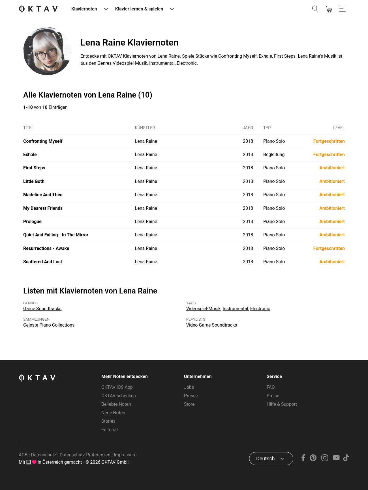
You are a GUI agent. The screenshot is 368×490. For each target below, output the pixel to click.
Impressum (125, 454)
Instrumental (162, 63)
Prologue (32, 221)
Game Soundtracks (42, 308)
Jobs (189, 387)
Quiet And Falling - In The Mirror (55, 235)
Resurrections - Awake (46, 248)
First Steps (285, 56)
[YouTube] (336, 459)
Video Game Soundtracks (211, 325)
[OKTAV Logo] (38, 9)
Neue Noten (113, 412)
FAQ (271, 387)
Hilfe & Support (282, 404)
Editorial (109, 429)
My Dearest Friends (43, 208)
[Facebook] (303, 459)
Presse (191, 395)
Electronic (187, 63)
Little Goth (33, 181)
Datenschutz (43, 454)
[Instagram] (325, 459)
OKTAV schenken (118, 395)
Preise (273, 395)
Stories (108, 421)
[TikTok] (346, 459)
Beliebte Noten (116, 404)
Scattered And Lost (42, 261)
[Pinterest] (313, 459)
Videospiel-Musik (130, 63)
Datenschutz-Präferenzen (85, 454)
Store (189, 404)
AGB (23, 454)
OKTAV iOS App (117, 387)
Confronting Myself (237, 56)
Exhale (265, 56)
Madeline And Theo (43, 194)
